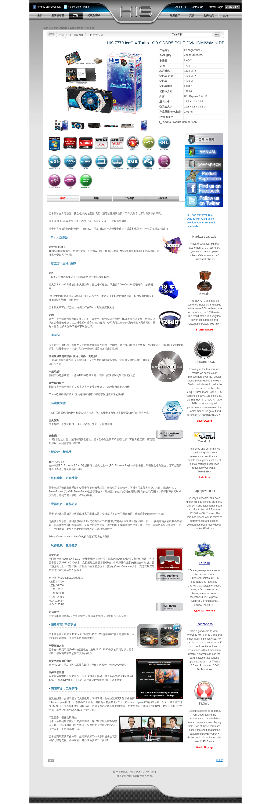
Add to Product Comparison (180, 122)
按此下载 (89, 27)
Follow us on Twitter (79, 6)
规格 (96, 198)
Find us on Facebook (49, 6)
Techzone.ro (204, 624)
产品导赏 (129, 198)
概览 (62, 198)
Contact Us (197, 7)
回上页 (219, 760)
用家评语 (163, 198)
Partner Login (215, 7)
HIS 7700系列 (95, 35)
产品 (61, 35)
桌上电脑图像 (76, 35)
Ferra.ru (204, 563)
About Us (180, 7)
